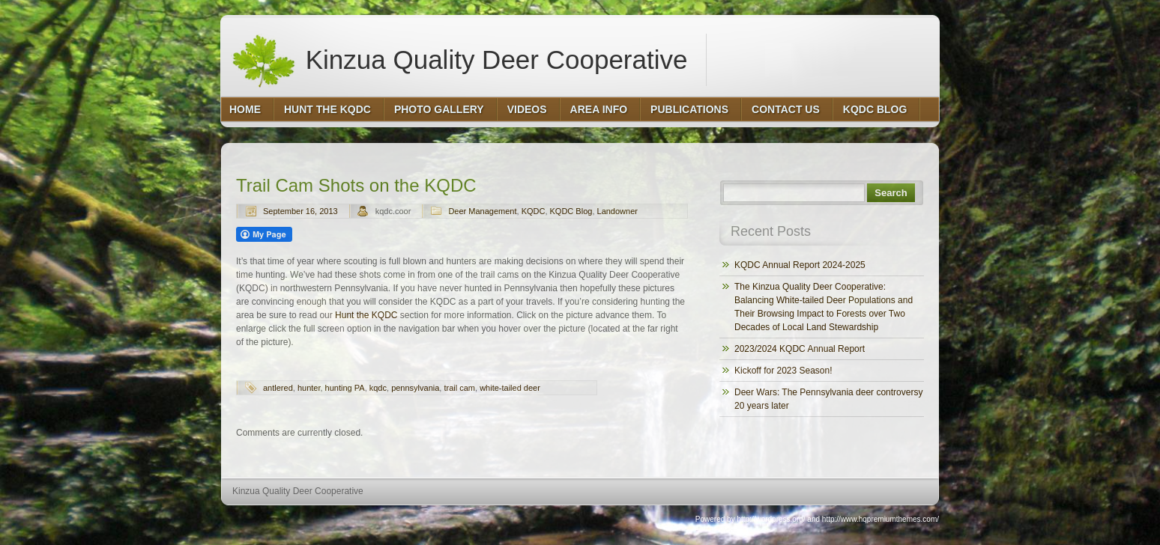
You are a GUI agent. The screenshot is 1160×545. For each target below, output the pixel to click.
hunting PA (345, 387)
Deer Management (482, 211)
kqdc (378, 387)
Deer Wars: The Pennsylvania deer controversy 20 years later (828, 399)
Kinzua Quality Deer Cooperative (459, 60)
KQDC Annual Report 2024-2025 (800, 265)
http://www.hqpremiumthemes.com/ (880, 519)
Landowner (617, 211)
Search (890, 192)
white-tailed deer (510, 387)
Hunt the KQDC (366, 315)
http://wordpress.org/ (771, 519)
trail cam (459, 387)
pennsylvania (415, 387)
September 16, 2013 (300, 211)
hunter (309, 387)
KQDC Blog (571, 211)
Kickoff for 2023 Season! (783, 370)
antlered (278, 387)
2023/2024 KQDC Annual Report (799, 349)
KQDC (534, 211)
